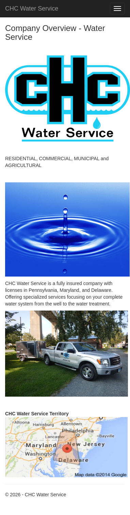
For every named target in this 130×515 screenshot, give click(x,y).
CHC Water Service (31, 8)
